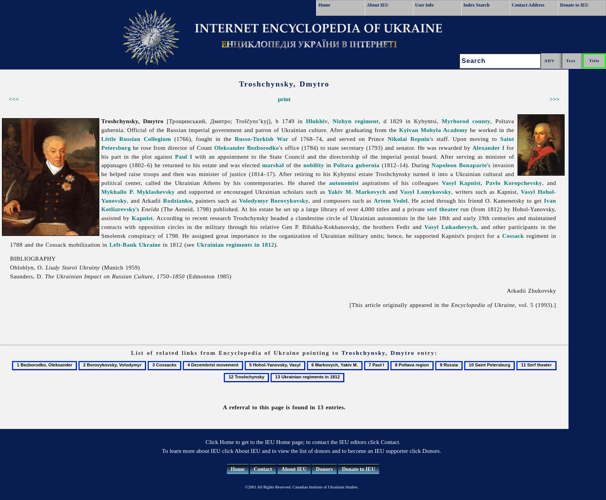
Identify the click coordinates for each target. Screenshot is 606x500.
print (284, 99)
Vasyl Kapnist (461, 183)
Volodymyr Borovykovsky (273, 200)
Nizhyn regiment (356, 121)
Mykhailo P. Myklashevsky (138, 191)
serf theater (442, 209)
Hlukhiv (316, 121)
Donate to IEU (574, 5)
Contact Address (528, 5)
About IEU (377, 5)
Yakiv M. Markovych (357, 191)
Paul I (183, 156)
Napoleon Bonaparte (459, 165)
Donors (324, 469)
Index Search (476, 5)
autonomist (344, 183)
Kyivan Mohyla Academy (433, 130)
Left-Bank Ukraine (135, 244)
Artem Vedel (391, 200)
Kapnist (142, 218)
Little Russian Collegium (136, 139)
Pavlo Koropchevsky (514, 183)
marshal (273, 165)
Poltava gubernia (357, 165)
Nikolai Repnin (409, 139)
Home (324, 5)
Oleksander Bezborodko (246, 147)
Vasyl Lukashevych (450, 227)
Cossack (513, 235)
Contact (263, 469)
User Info (424, 5)
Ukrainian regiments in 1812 (235, 244)
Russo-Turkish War (261, 139)
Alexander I (488, 147)
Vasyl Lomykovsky (425, 191)
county (481, 121)
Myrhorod (455, 121)
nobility (313, 165)
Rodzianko (177, 200)
